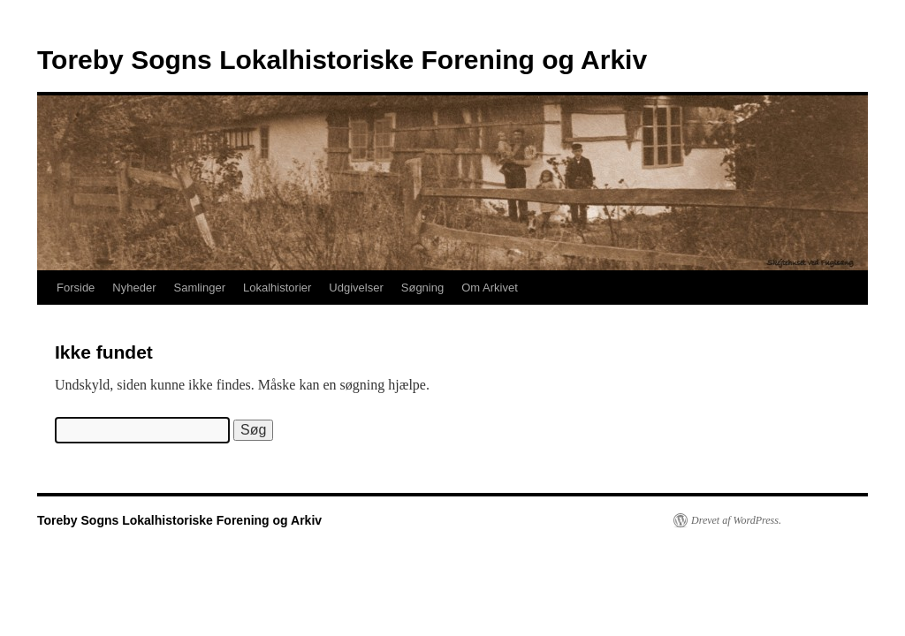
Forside (76, 287)
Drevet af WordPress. (736, 520)
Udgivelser (356, 287)
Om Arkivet (489, 287)
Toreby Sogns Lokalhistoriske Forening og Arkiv (342, 59)
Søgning (422, 287)
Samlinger (200, 287)
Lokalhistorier (277, 287)
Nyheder (134, 287)
